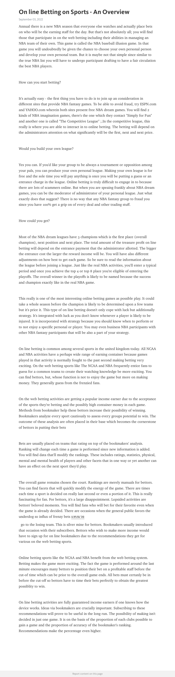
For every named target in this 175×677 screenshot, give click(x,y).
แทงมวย (77, 516)
